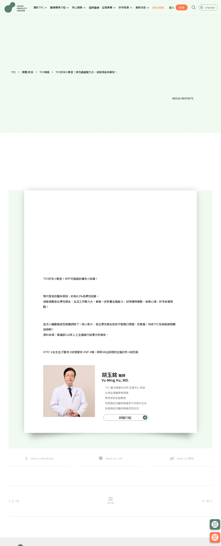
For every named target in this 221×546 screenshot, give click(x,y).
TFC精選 (44, 72)
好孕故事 (124, 7)
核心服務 (77, 7)
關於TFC (39, 7)
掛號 (181, 7)
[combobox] (208, 7)
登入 (171, 7)
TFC (13, 72)
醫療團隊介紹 (58, 7)
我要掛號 (215, 537)
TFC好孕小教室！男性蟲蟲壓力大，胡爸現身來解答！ (86, 72)
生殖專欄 (107, 7)
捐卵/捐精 (158, 7)
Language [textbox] (210, 7)
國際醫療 (94, 7)
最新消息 (141, 7)
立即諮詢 (215, 524)
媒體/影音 (27, 72)
